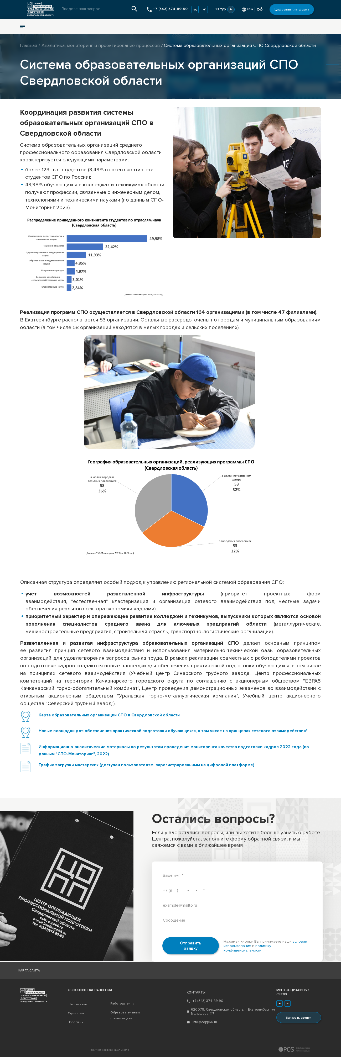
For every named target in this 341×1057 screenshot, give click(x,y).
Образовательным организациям (125, 1015)
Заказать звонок (298, 1017)
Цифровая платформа (292, 9)
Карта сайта (29, 970)
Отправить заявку (191, 945)
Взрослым (76, 1022)
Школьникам (77, 1004)
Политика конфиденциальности (109, 1049)
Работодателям (122, 1004)
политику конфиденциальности (247, 948)
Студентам (76, 1013)
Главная (28, 45)
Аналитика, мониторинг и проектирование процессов (101, 45)
